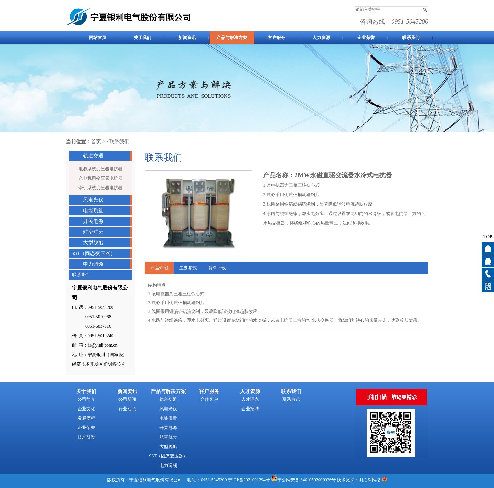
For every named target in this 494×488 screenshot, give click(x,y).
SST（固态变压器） (93, 253)
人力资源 (321, 37)
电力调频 (93, 264)
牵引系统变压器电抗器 (100, 187)
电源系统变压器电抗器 (100, 169)
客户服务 (276, 37)
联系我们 (411, 37)
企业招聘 (250, 408)
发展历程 (86, 418)
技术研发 (86, 437)
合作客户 (209, 399)
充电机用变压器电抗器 (100, 178)
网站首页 (97, 37)
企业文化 (86, 408)
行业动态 (127, 408)
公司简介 (86, 399)
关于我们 (142, 37)
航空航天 (93, 232)
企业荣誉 (366, 37)
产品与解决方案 (231, 37)
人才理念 (250, 399)
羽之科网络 (370, 480)
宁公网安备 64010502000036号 (306, 480)
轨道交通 (93, 156)
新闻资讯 (187, 37)
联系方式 (291, 399)
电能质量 (93, 210)
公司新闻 (127, 399)
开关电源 (93, 221)
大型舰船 (93, 243)
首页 (96, 141)
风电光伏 (93, 200)
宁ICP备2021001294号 (249, 480)
